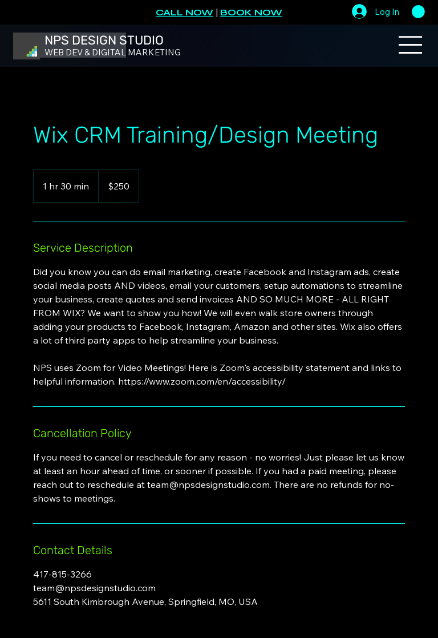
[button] (418, 11)
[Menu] (410, 44)
